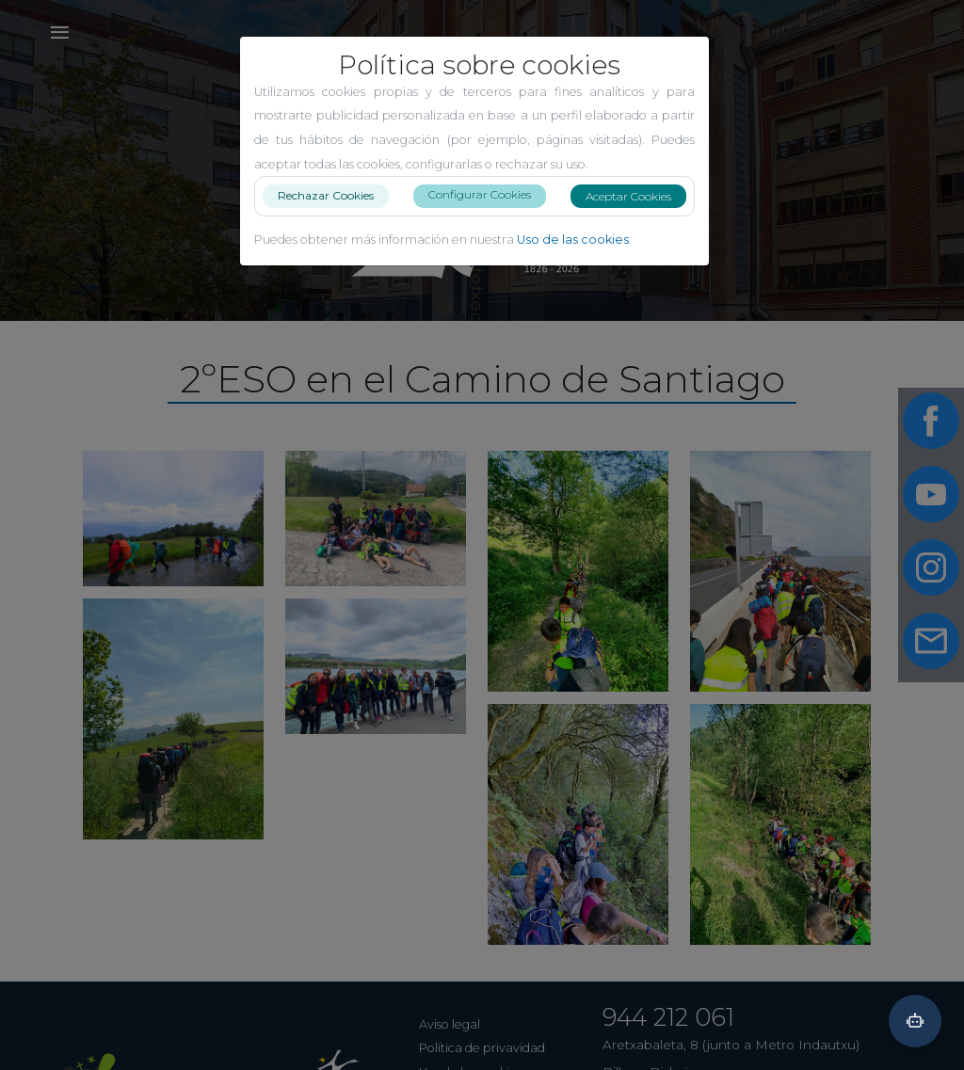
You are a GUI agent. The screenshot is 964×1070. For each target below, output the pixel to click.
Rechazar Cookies (333, 195)
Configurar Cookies (487, 194)
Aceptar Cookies (636, 196)
